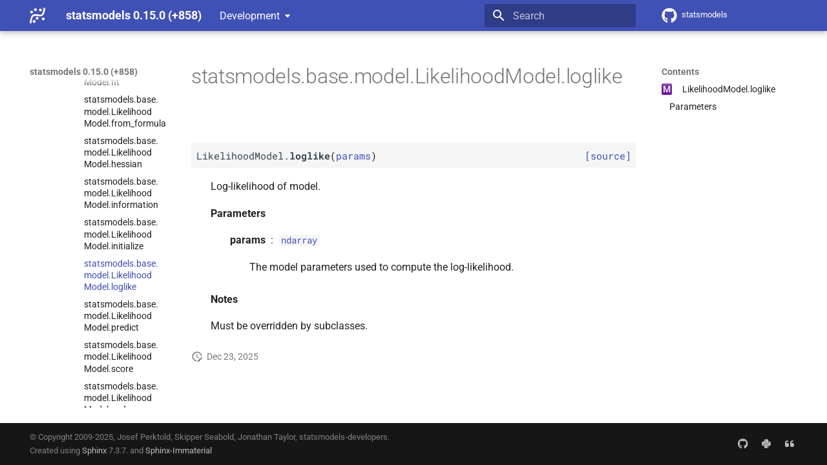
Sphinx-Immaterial (178, 450)
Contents (680, 72)
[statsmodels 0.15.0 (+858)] (37, 15)
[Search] (560, 15)
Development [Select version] (250, 16)
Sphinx (94, 450)
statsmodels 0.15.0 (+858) (84, 72)
